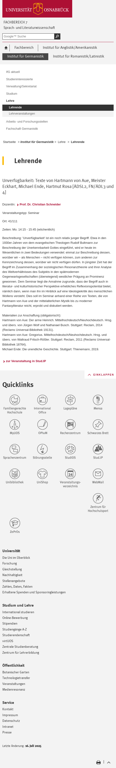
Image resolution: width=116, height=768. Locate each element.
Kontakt (7, 709)
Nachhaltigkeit (12, 575)
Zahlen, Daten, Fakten (17, 586)
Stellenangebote (13, 581)
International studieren (18, 612)
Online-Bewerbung (15, 618)
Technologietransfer (16, 678)
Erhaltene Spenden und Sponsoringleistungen (34, 592)
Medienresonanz (13, 689)
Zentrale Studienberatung (20, 646)
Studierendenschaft (16, 635)
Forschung (9, 563)
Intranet (7, 726)
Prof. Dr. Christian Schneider (40, 204)
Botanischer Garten (15, 672)
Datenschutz (11, 721)
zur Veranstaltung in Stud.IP (26, 361)
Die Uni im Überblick (16, 557)
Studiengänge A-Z (14, 629)
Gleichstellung (12, 569)
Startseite (9, 142)
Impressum (10, 715)
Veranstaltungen (13, 684)
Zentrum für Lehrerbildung (20, 652)
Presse (7, 732)
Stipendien (9, 623)
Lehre (62, 142)
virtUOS (7, 641)
